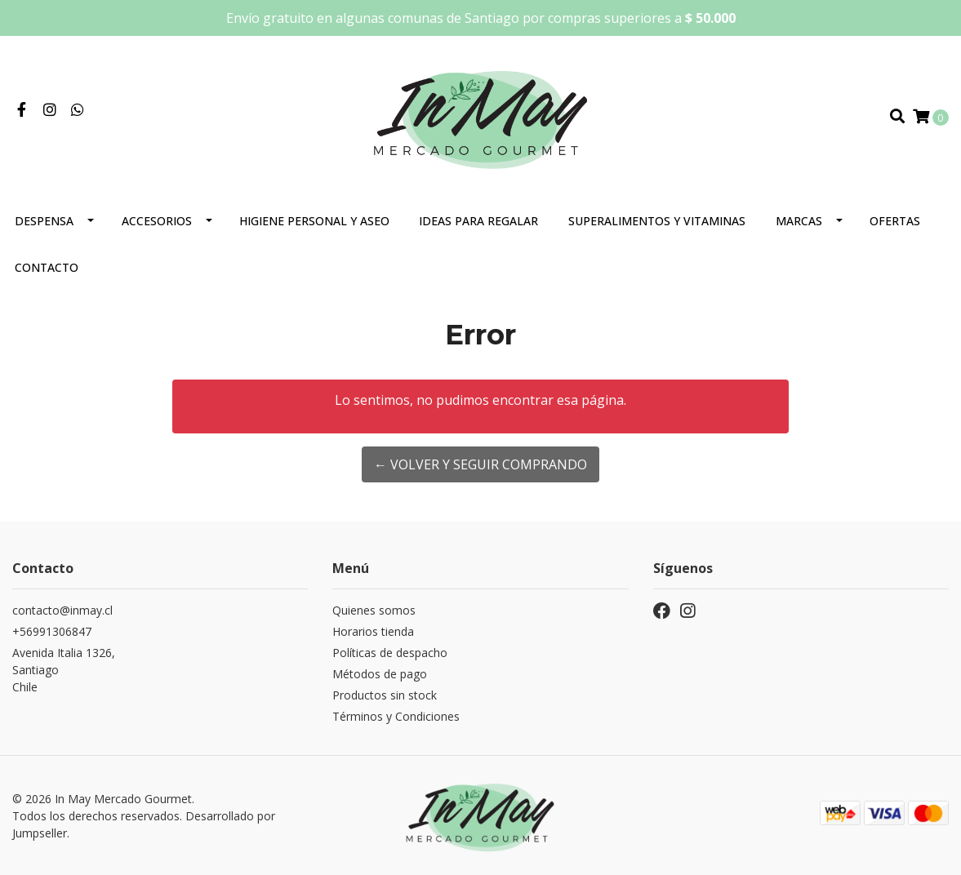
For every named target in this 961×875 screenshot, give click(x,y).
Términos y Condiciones (396, 716)
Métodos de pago (379, 674)
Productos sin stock (384, 695)
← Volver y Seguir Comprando (480, 464)
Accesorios (157, 221)
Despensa (44, 221)
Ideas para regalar (478, 221)
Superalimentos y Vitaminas (656, 221)
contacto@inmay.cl (62, 610)
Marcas (799, 221)
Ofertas (895, 221)
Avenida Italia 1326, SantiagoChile (63, 670)
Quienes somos (374, 610)
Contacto (46, 267)
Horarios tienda (373, 631)
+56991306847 (51, 631)
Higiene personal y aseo (314, 221)
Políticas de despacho (389, 652)
